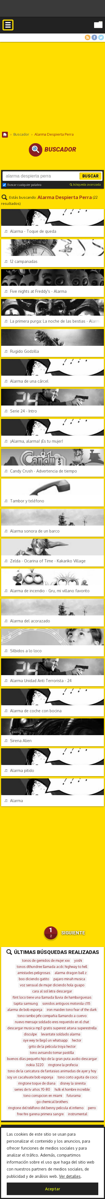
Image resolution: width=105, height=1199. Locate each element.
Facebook (94, 37)
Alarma (13, 800)
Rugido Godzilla (21, 351)
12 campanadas (21, 261)
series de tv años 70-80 (32, 1089)
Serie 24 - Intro (20, 411)
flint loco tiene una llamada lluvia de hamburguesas (52, 997)
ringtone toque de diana (36, 1083)
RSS (87, 37)
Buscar (90, 176)
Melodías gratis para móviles (52, 32)
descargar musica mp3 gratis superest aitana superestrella (52, 1028)
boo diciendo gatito (34, 979)
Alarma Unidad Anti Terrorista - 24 (38, 680)
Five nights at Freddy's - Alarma (35, 291)
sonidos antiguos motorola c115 (66, 1003)
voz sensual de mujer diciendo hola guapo (52, 985)
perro (92, 1108)
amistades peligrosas (33, 973)
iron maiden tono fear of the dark (72, 1010)
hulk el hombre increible (72, 1089)
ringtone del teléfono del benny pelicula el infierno (45, 1108)
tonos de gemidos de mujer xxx (46, 960)
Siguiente (73, 933)
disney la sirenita (73, 1083)
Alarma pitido (19, 770)
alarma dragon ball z (71, 973)
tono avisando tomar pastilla (52, 1053)
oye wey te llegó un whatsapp (45, 1040)
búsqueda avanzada (85, 184)
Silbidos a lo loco (23, 650)
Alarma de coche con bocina (33, 710)
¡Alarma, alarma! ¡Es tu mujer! (33, 441)
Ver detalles (70, 1176)
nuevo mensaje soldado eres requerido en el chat (52, 1022)
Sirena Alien (18, 740)
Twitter (101, 37)
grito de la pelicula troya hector (52, 1046)
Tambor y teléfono (24, 500)
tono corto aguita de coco (77, 1077)
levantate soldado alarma (60, 1034)
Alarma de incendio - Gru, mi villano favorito (47, 590)
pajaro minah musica (69, 979)
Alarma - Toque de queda (30, 231)
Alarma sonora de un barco (32, 531)
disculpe (30, 1034)
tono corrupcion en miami (43, 1096)
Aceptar (52, 1188)
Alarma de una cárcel (26, 381)
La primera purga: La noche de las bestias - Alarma (53, 321)
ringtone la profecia (63, 1065)
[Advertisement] (52, 86)
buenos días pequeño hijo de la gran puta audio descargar (52, 1059)
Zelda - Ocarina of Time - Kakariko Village (45, 560)
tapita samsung (26, 1003)
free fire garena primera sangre (40, 1114)
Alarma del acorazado (27, 620)
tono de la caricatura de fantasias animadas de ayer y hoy (52, 1071)
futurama (74, 1096)
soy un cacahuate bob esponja (30, 1077)
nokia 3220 (35, 1065)
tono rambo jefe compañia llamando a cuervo (52, 1016)
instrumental (77, 1114)
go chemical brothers (52, 1102)
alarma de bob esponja (24, 1010)
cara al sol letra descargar (52, 991)
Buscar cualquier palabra (22, 185)
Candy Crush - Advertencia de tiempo (40, 471)
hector (76, 1040)
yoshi (78, 960)
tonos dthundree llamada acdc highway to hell (52, 967)
